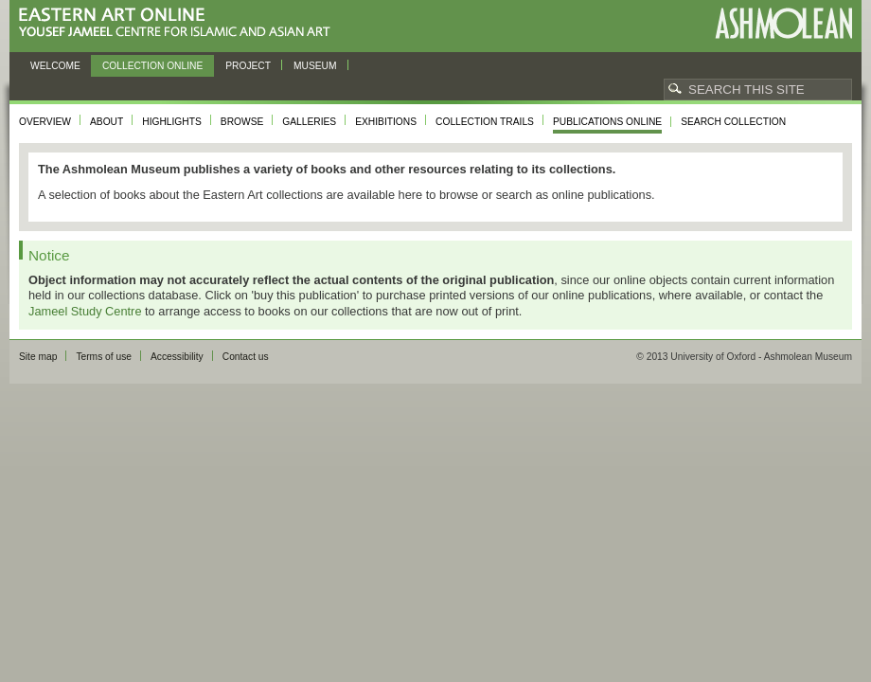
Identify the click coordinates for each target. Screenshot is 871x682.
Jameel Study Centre (85, 311)
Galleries (309, 122)
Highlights (172, 122)
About (106, 122)
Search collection (733, 122)
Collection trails (485, 122)
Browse (242, 122)
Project (248, 66)
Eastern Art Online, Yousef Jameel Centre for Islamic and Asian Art (179, 23)
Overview (45, 122)
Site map (38, 356)
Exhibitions (386, 122)
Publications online (607, 122)
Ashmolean (783, 23)
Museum (315, 66)
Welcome (55, 66)
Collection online (152, 66)
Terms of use (104, 356)
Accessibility (177, 356)
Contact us (245, 356)
